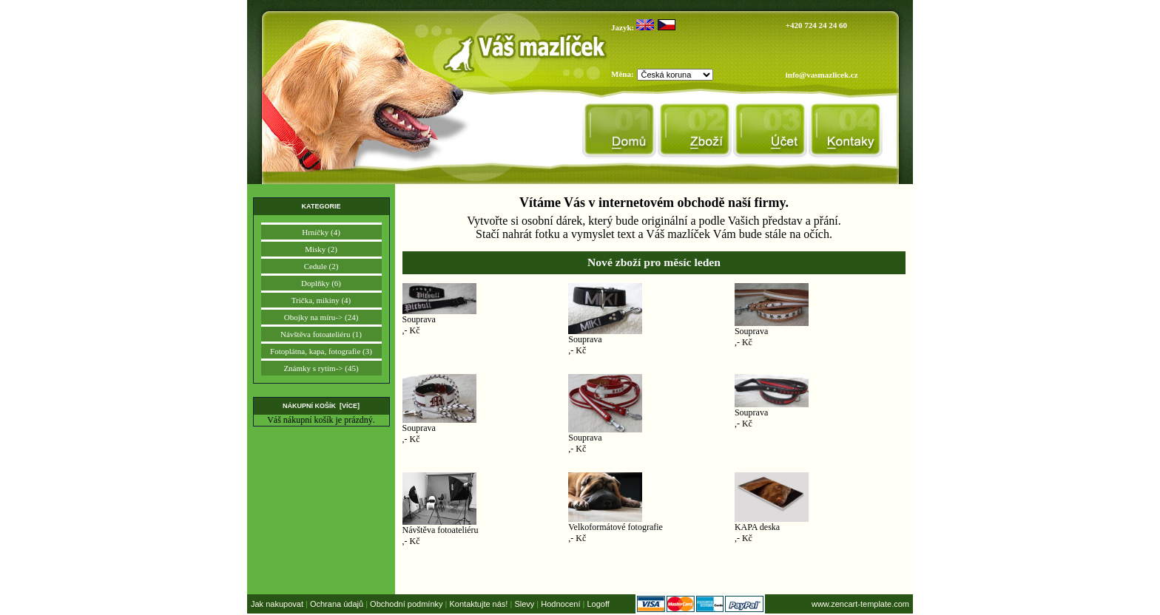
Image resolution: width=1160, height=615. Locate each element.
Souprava (419, 319)
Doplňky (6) (321, 283)
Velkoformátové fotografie (615, 527)
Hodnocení (560, 603)
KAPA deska (757, 527)
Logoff (598, 603)
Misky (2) (321, 249)
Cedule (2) (321, 266)
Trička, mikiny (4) (321, 300)
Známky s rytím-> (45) (320, 368)
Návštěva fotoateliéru (440, 530)
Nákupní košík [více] (321, 406)
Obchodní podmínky (406, 603)
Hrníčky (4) (321, 232)
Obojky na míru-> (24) (321, 317)
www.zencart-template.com (860, 603)
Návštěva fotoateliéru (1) (321, 334)
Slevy (524, 603)
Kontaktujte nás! (479, 603)
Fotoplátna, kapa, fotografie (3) (321, 351)
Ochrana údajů (336, 603)
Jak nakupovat (277, 603)
